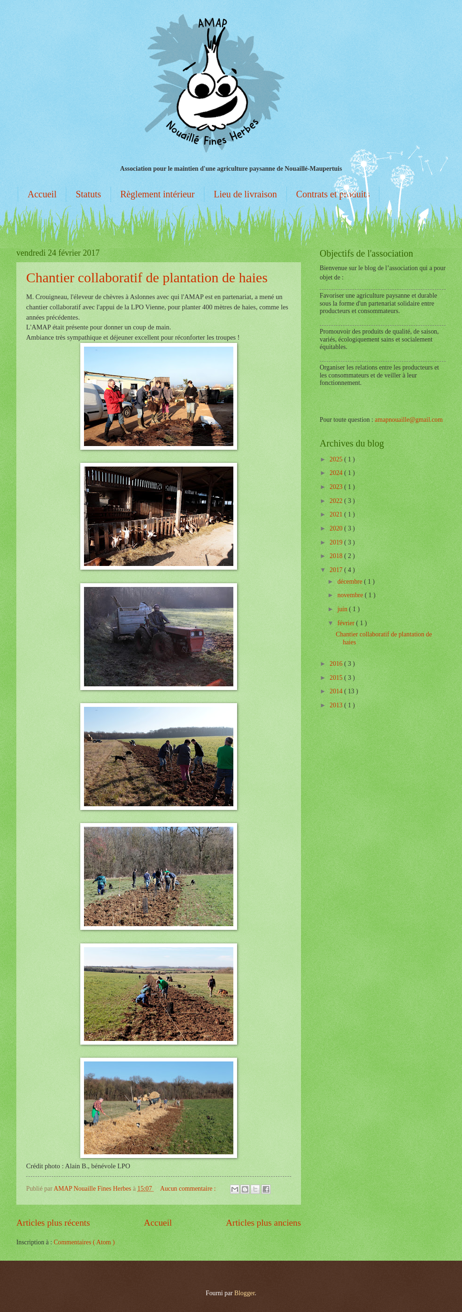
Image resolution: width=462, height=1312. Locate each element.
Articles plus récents (53, 1223)
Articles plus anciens (263, 1223)
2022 (336, 500)
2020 (336, 528)
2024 (336, 472)
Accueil (42, 194)
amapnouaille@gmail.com (409, 419)
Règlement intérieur (157, 194)
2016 (336, 663)
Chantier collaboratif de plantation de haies (146, 277)
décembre (350, 581)
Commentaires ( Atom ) (84, 1242)
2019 (336, 542)
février (346, 623)
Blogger (244, 1293)
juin (343, 609)
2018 (336, 555)
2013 (336, 705)
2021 (336, 514)
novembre (351, 595)
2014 (336, 691)
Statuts (88, 194)
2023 (336, 486)
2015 (336, 677)
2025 (336, 459)
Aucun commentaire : (188, 1188)
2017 (336, 569)
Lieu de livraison (245, 194)
